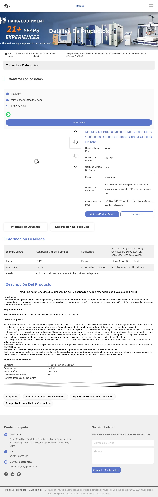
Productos (23, 53)
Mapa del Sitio (35, 490)
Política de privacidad (15, 490)
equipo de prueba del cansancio (92, 396)
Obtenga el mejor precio (102, 214)
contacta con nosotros (106, 470)
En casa (10, 54)
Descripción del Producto (72, 226)
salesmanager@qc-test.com (26, 100)
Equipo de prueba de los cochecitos (28, 403)
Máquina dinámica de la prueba (45, 396)
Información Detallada (25, 226)
